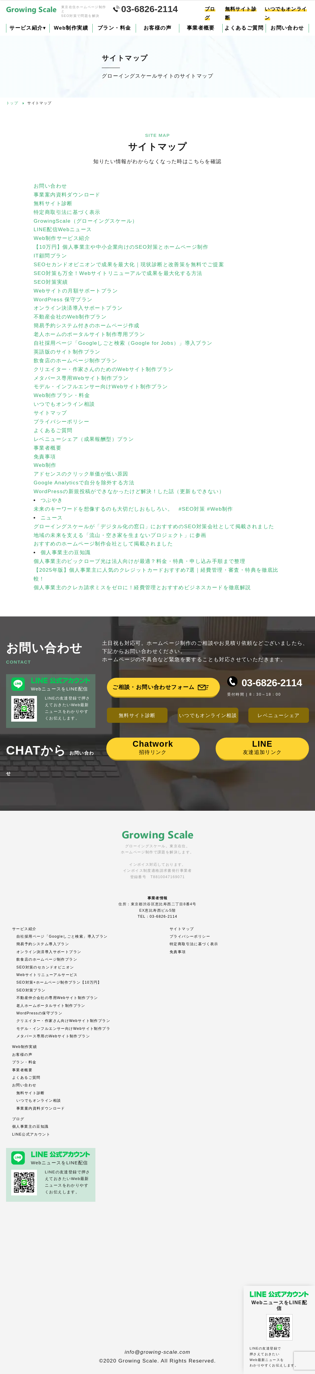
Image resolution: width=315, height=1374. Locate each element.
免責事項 (45, 457)
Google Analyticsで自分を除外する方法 (84, 483)
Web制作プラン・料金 (62, 395)
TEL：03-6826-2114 (157, 916)
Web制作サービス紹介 (62, 238)
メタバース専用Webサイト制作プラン (81, 378)
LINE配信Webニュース (63, 229)
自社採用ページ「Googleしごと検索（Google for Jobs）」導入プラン (123, 343)
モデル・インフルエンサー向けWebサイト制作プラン (101, 387)
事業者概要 (201, 28)
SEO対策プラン (31, 990)
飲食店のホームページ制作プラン (75, 361)
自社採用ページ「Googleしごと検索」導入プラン (62, 936)
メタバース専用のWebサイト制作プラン (53, 1036)
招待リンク (153, 747)
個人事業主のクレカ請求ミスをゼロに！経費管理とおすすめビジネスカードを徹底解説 (142, 587)
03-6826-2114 (271, 682)
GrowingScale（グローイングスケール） (86, 221)
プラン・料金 (114, 28)
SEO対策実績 (51, 282)
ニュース (52, 518)
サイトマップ (50, 413)
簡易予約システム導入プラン (42, 944)
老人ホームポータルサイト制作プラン (50, 1006)
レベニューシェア (278, 715)
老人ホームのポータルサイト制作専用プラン (89, 334)
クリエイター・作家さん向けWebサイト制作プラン (63, 1021)
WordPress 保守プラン (64, 299)
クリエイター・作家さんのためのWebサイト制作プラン (104, 369)
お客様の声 (157, 28)
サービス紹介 (27, 28)
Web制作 (45, 465)
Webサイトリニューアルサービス (47, 975)
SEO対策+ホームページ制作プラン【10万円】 (59, 982)
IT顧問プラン (50, 256)
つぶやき (52, 500)
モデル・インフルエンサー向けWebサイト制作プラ (63, 1028)
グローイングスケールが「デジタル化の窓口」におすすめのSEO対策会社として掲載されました (154, 526)
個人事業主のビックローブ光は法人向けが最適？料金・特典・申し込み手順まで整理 (139, 561)
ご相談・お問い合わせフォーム (153, 687)
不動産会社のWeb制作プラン (70, 317)
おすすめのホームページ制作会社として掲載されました (103, 544)
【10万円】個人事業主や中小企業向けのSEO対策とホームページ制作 (121, 247)
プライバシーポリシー (61, 422)
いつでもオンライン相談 (64, 404)
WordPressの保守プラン (39, 1013)
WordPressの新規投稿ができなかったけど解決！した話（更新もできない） (129, 491)
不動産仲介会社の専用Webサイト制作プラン (57, 998)
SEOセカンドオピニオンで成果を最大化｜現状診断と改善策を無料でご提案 (129, 264)
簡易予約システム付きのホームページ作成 (87, 325)
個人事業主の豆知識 (66, 552)
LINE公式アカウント (31, 1134)
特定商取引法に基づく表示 (67, 212)
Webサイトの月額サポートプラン (76, 291)
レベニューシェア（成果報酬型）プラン (84, 439)
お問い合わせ (287, 28)
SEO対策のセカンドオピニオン (45, 967)
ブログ (18, 1119)
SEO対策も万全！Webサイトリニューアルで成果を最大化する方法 (118, 273)
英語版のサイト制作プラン (67, 352)
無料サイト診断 (53, 203)
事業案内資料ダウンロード (67, 195)
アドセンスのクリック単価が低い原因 (81, 474)
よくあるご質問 (244, 28)
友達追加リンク (262, 747)
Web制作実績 (71, 28)
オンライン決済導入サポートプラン (78, 308)
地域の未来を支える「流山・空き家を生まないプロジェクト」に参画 (120, 535)
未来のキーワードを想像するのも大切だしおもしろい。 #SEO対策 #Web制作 (133, 509)
